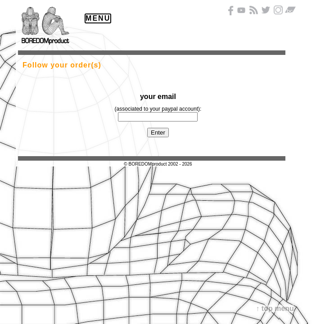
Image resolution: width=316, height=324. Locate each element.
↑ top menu (274, 308)
